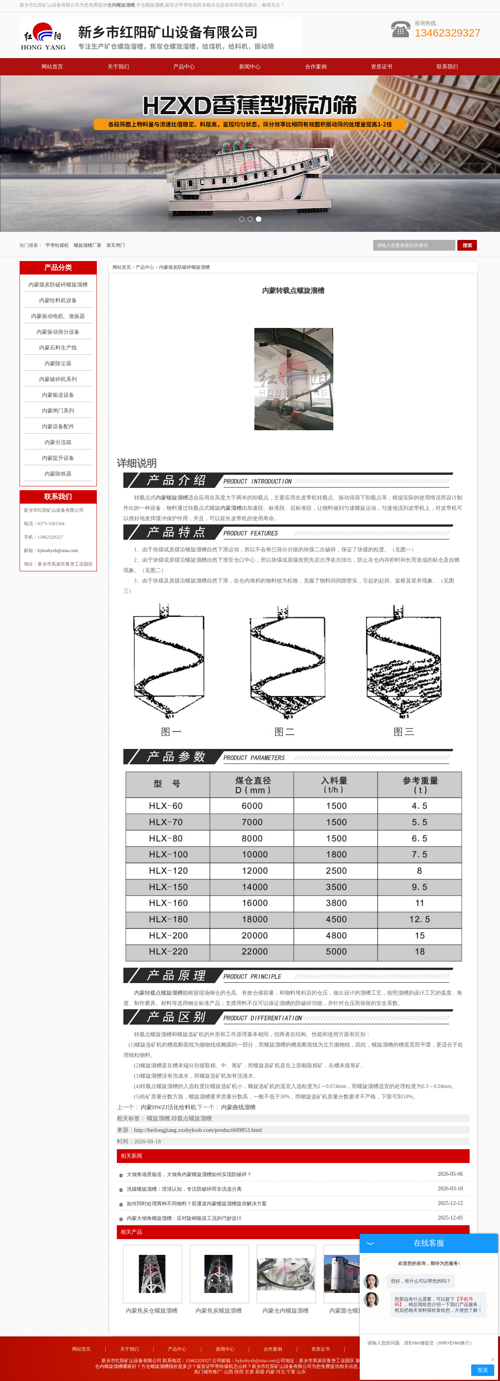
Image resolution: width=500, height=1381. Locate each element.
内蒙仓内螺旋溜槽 (285, 1311)
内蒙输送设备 (58, 395)
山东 (301, 1371)
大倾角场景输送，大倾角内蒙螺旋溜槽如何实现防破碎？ (189, 1174)
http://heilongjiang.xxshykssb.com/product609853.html (198, 1130)
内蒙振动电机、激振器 (58, 316)
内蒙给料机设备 (58, 300)
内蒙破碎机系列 (58, 379)
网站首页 (52, 67)
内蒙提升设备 (58, 458)
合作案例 (316, 67)
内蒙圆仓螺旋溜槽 (352, 1311)
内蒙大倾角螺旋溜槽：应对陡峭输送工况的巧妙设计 (184, 1218)
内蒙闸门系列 (58, 411)
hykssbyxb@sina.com (58, 550)
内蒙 (270, 1371)
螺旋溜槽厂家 (88, 245)
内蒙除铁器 (58, 474)
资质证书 (381, 67)
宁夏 (291, 1371)
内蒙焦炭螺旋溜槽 (219, 1311)
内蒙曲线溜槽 (238, 1107)
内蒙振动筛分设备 (58, 332)
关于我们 (118, 67)
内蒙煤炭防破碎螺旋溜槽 (58, 285)
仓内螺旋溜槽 (121, 5)
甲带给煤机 (58, 245)
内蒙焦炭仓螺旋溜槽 (152, 1311)
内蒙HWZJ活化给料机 (169, 1107)
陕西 (239, 1371)
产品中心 (184, 67)
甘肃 (249, 1371)
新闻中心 (250, 67)
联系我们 (447, 67)
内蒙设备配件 (58, 426)
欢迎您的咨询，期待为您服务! (429, 1263)
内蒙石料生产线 (58, 348)
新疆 (259, 1371)
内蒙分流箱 (58, 442)
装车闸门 (115, 245)
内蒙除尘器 (58, 363)
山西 (228, 1371)
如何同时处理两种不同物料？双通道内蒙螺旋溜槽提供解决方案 (197, 1203)
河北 (280, 1371)
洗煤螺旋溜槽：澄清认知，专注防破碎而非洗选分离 (184, 1189)
